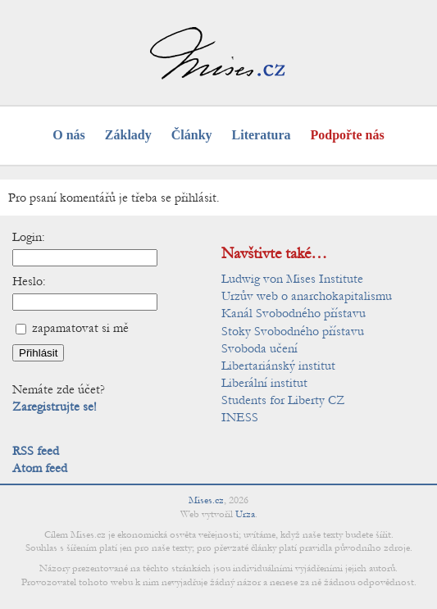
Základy (128, 135)
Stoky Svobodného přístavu (292, 331)
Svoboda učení (259, 348)
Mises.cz (206, 500)
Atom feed (39, 468)
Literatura (261, 135)
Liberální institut (264, 382)
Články (191, 135)
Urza (245, 514)
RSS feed (35, 450)
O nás (68, 135)
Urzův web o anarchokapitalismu (306, 296)
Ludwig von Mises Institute (292, 278)
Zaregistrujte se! (54, 406)
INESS (239, 417)
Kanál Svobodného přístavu (293, 313)
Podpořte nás (348, 135)
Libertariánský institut (278, 365)
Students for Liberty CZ (283, 400)
